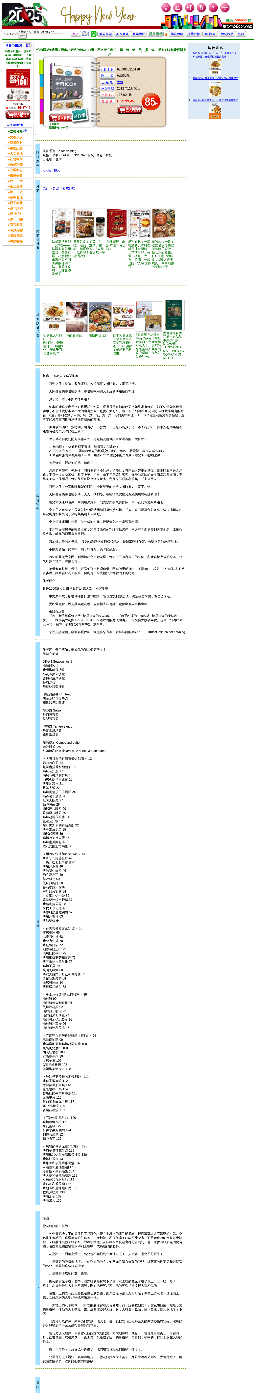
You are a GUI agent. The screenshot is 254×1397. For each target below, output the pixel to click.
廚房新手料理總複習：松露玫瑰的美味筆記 (215, 100)
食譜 (56, 188)
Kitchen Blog (51, 170)
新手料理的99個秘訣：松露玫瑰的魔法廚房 (215, 78)
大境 (120, 82)
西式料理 (68, 188)
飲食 (46, 188)
